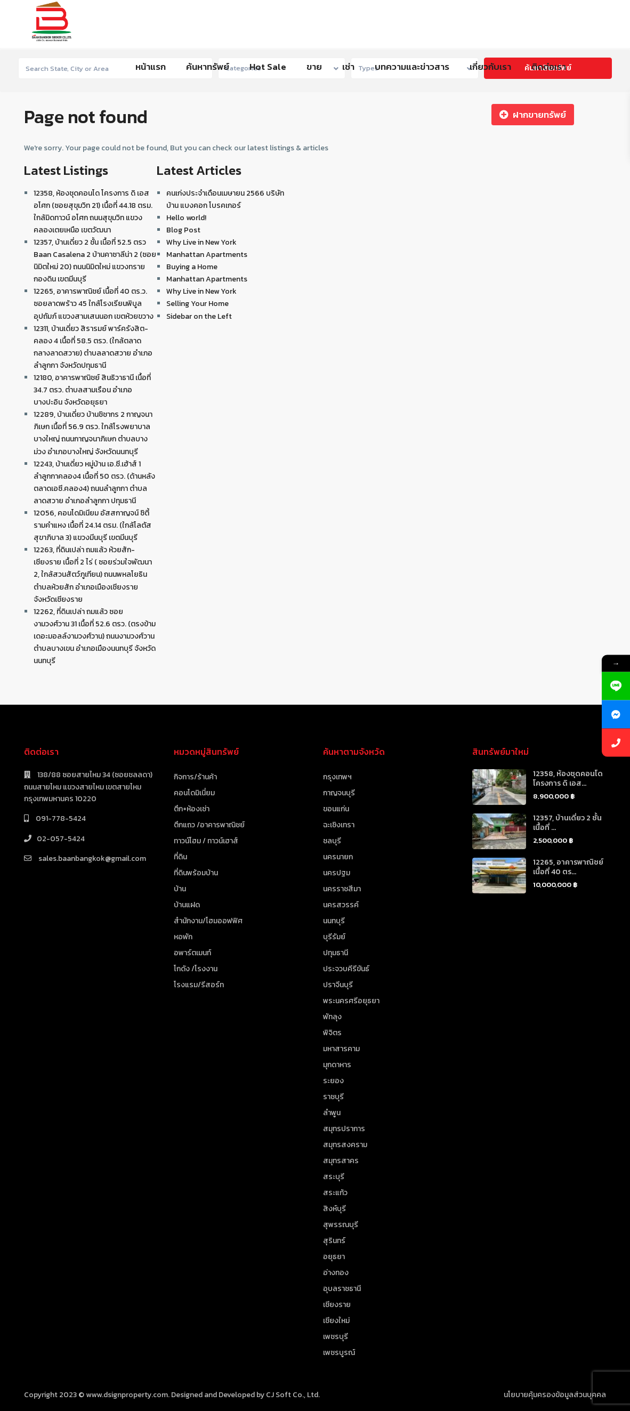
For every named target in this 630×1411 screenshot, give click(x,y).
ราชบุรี (333, 1096)
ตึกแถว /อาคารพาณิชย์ (209, 825)
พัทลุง (332, 1016)
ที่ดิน (180, 856)
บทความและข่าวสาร (412, 67)
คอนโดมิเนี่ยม (194, 793)
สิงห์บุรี (334, 1208)
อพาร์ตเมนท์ (192, 952)
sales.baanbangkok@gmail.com (91, 858)
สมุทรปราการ (344, 1128)
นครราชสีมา (342, 888)
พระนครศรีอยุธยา (351, 1000)
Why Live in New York (201, 242)
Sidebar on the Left (199, 316)
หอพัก (183, 936)
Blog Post (183, 230)
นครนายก (338, 856)
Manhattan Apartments (206, 254)
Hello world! (186, 217)
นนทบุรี (334, 920)
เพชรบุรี (335, 1336)
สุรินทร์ (334, 1240)
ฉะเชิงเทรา (338, 825)
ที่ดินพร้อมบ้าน (196, 872)
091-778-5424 (60, 818)
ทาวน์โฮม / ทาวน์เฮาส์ (206, 840)
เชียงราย (337, 1304)
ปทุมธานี (335, 952)
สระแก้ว (335, 1192)
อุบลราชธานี (342, 1288)
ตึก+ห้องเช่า (191, 809)
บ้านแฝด (187, 904)
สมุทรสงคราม (345, 1144)
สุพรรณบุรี (340, 1224)
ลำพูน (332, 1112)
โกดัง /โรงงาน (195, 968)
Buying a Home (191, 266)
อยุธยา (334, 1256)
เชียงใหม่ (336, 1320)
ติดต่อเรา (548, 67)
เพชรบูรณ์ (339, 1352)
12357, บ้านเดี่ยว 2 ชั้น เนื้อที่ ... (567, 822)
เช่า (348, 67)
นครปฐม (336, 872)
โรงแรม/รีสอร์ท (199, 984)
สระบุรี (333, 1176)
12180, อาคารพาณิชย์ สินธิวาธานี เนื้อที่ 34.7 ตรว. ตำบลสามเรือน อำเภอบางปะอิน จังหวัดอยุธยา (92, 390)
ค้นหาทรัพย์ (207, 67)
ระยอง (333, 1080)
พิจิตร (332, 1032)
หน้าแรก (150, 67)
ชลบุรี (332, 840)
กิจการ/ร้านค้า (195, 777)
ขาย (314, 67)
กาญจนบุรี (339, 793)
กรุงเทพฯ (337, 777)
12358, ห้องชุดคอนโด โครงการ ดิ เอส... (568, 778)
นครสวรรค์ (341, 904)
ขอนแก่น (336, 809)
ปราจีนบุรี (338, 984)
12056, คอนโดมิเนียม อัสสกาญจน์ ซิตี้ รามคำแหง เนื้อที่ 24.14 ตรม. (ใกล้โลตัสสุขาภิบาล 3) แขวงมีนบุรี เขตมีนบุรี (92, 525)
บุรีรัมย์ (334, 936)
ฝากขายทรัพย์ (532, 114)
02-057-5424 (61, 838)
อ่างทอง (336, 1272)
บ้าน (180, 888)
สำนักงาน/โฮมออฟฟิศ (208, 920)
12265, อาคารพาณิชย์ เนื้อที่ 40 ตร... (568, 867)
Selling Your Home (197, 303)
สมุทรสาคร (341, 1160)
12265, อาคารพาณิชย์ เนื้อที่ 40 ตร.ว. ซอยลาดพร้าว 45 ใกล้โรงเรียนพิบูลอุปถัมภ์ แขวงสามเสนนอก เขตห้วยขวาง (94, 303)
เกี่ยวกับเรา (490, 67)
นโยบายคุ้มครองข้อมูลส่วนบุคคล (555, 1394)
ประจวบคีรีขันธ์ (346, 968)
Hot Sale (267, 67)
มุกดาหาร (337, 1064)
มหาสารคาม (341, 1048)
